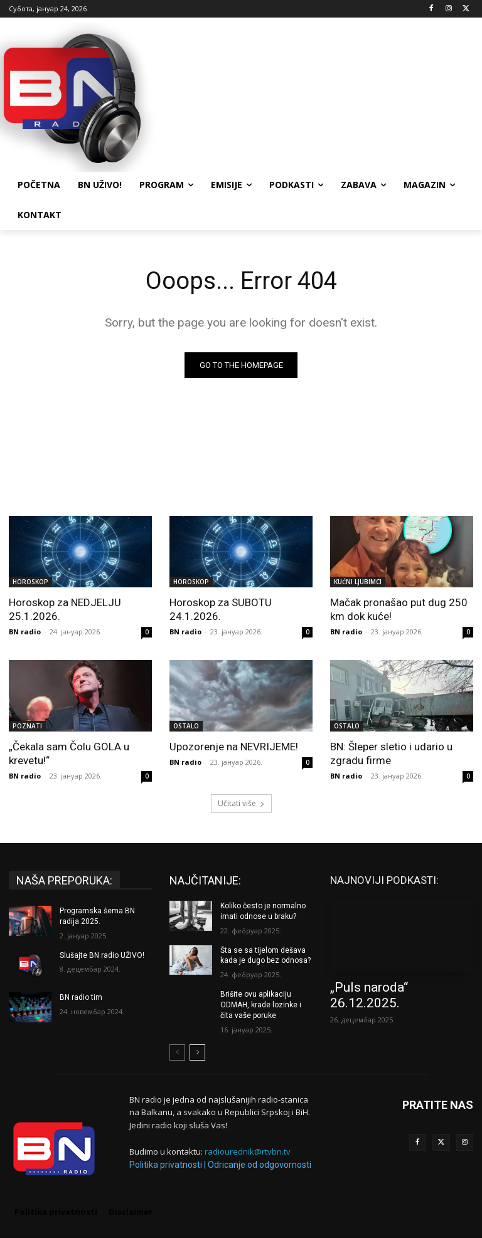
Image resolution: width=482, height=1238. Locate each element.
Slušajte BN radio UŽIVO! (102, 955)
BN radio (25, 631)
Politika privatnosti (165, 1165)
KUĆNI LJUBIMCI (358, 581)
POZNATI (27, 725)
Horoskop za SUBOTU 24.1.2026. (220, 609)
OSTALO (186, 725)
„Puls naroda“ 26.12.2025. (369, 995)
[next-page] (197, 1052)
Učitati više (241, 803)
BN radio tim (81, 997)
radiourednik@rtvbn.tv (248, 1151)
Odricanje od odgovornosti (259, 1165)
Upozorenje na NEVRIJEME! (233, 746)
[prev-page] (177, 1052)
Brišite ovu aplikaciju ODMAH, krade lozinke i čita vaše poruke (260, 1005)
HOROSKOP (30, 581)
